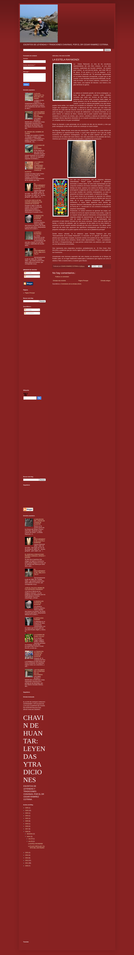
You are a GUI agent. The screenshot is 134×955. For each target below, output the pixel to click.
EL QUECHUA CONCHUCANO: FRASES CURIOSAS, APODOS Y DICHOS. (35, 556)
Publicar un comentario (62, 276)
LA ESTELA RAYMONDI (37, 233)
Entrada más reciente (59, 280)
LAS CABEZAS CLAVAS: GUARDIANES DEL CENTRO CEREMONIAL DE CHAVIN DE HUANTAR (35, 167)
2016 (27, 831)
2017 (27, 829)
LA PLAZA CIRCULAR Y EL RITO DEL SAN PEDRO (39, 96)
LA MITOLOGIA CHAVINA (38, 618)
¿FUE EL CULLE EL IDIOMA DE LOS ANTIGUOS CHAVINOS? (34, 588)
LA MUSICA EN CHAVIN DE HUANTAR (38, 217)
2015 (27, 852)
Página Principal (83, 280)
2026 (27, 808)
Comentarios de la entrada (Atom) (71, 284)
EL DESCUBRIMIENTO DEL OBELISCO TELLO (39, 251)
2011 (27, 863)
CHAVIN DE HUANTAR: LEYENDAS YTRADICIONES (34, 749)
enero (29, 836)
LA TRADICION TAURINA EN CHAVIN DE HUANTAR (38, 654)
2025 (27, 810)
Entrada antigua (105, 280)
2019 (27, 823)
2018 (27, 826)
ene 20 (31, 839)
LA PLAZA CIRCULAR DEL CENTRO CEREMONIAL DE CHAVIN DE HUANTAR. (33, 202)
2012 (27, 860)
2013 (27, 858)
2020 (27, 821)
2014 (27, 855)
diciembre (30, 834)
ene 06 (31, 841)
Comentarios (29, 276)
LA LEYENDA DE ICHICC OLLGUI (39, 635)
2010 (27, 866)
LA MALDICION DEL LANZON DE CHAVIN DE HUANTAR (39, 522)
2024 (27, 813)
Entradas (28, 273)
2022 (27, 818)
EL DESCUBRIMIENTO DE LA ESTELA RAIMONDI (39, 186)
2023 (27, 815)
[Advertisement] (34, 352)
